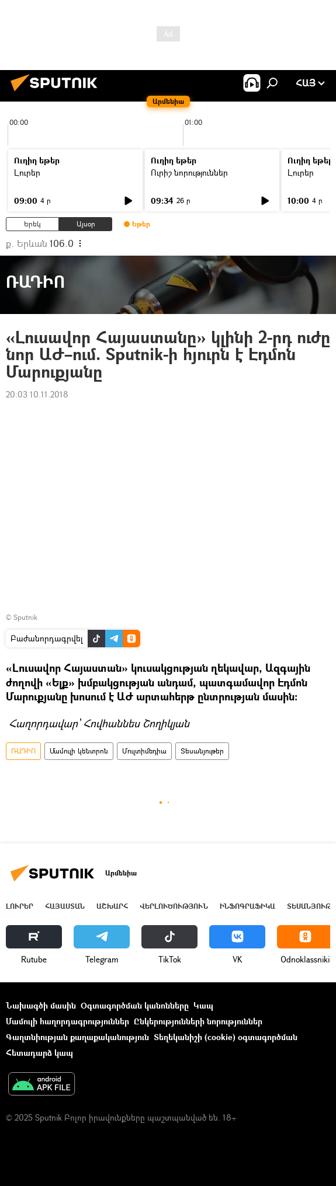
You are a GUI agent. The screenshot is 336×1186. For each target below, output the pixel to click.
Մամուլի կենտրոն (79, 751)
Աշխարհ (112, 906)
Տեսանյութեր (202, 751)
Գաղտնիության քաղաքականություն (77, 1036)
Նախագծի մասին (41, 1005)
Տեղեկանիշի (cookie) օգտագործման (225, 1036)
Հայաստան (65, 906)
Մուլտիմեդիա (144, 751)
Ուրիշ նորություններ (189, 172)
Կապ (203, 1005)
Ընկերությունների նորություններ (198, 1021)
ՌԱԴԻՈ (23, 751)
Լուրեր (27, 172)
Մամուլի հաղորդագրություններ (67, 1021)
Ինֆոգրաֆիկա (247, 906)
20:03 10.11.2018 (37, 394)
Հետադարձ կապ (39, 1052)
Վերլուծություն (174, 906)
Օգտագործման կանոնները (135, 1005)
